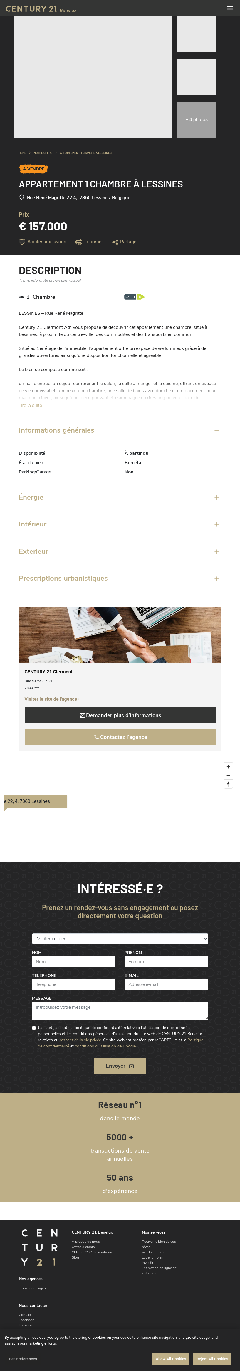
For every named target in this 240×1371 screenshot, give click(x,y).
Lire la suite (34, 406)
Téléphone (44, 975)
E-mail (132, 975)
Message (41, 998)
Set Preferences (23, 1359)
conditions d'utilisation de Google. (106, 1046)
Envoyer (120, 1065)
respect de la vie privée (80, 1040)
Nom (37, 952)
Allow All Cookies (171, 1359)
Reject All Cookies (212, 1359)
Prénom (133, 952)
